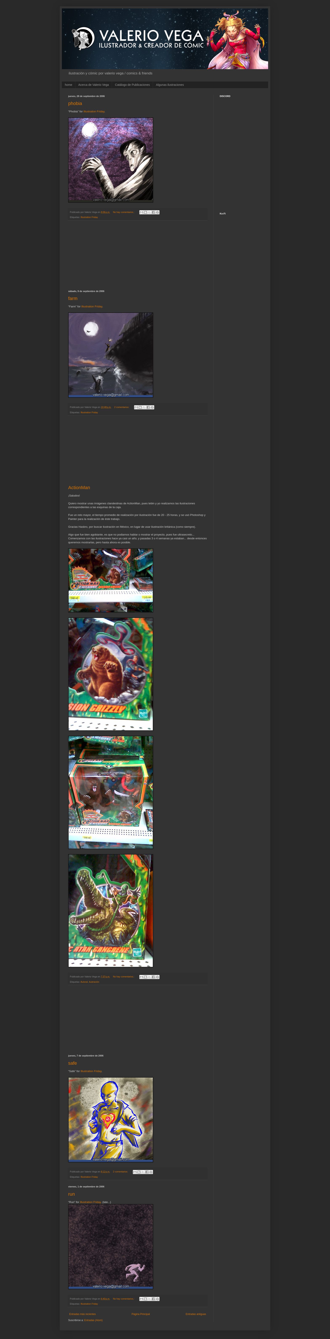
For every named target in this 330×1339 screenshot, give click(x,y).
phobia (75, 103)
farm (72, 298)
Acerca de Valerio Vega (93, 84)
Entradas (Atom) (93, 1320)
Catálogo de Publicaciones (132, 84)
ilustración (94, 982)
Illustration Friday (94, 111)
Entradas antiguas (196, 1314)
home (68, 84)
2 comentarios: (122, 407)
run (71, 1194)
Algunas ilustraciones (170, 84)
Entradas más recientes (82, 1314)
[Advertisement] (137, 255)
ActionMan (79, 487)
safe (72, 1063)
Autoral (84, 982)
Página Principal (141, 1314)
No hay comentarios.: (124, 212)
